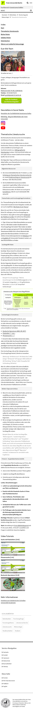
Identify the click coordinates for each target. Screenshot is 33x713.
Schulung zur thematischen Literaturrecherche (17, 175)
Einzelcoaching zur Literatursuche (19, 177)
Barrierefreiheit (7, 664)
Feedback (5, 683)
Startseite (4, 15)
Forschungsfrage (18, 619)
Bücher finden (5, 34)
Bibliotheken (13, 15)
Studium (17, 631)
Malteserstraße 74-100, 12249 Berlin (11, 91)
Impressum (6, 658)
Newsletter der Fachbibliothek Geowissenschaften (16, 113)
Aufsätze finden (6, 38)
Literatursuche (7, 627)
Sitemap (5, 666)
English (5, 686)
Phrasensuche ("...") (8, 336)
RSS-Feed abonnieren (9, 680)
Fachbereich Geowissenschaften (12, 7)
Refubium (26, 236)
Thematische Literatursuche (10, 31)
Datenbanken (5, 41)
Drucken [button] (5, 678)
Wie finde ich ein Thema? (20, 207)
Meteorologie (18, 627)
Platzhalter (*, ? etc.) (9, 333)
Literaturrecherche (22, 623)
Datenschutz (6, 661)
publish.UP (7, 238)
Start (2, 28)
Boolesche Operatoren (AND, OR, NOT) (14, 331)
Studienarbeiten (7, 631)
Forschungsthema (8, 623)
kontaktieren (7, 192)
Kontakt (5, 655)
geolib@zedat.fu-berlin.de (13, 95)
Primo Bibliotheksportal (21, 525)
